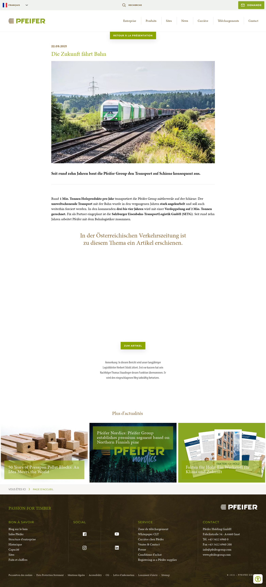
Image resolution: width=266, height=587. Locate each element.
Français (14, 5)
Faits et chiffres (18, 560)
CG (107, 575)
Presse (142, 549)
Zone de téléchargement (153, 529)
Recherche (132, 5)
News (184, 21)
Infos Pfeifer (16, 534)
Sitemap (165, 575)
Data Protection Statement (50, 575)
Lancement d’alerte (147, 575)
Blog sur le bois (18, 529)
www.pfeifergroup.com (217, 554)
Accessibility (95, 575)
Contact (253, 21)
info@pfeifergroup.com (217, 549)
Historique (15, 544)
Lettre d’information (123, 575)
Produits (151, 21)
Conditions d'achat (150, 554)
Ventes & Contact (149, 544)
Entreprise (129, 21)
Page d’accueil (43, 489)
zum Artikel (133, 345)
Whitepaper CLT (148, 534)
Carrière (203, 21)
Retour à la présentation (133, 35)
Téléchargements (228, 21)
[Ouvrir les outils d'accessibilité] (258, 579)
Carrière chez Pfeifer (151, 539)
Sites (169, 21)
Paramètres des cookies (20, 575)
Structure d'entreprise (22, 539)
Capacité (14, 549)
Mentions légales (76, 575)
